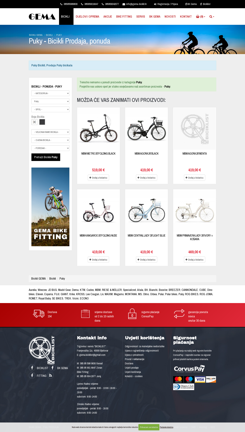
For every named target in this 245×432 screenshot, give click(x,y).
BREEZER (174, 290)
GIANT (64, 294)
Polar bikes (171, 294)
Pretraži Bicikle (45, 157)
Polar (161, 294)
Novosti (170, 16)
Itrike (72, 294)
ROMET (33, 298)
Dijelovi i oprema (87, 16)
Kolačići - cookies (134, 376)
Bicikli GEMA (35, 35)
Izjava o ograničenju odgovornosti (142, 350)
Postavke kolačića (166, 427)
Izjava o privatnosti (134, 355)
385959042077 (110, 4)
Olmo (146, 294)
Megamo (119, 294)
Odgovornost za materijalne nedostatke (144, 346)
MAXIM (109, 294)
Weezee (42, 290)
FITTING (37, 376)
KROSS (80, 294)
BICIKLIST (38, 368)
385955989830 (68, 4)
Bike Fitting (124, 16)
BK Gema (191, 4)
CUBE (202, 290)
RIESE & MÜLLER (112, 290)
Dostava (129, 363)
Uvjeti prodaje (132, 367)
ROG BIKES (191, 294)
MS (140, 294)
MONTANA (131, 294)
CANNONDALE (190, 290)
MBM (98, 290)
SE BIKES (57, 298)
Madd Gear (64, 290)
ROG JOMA (206, 294)
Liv (101, 294)
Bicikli (65, 16)
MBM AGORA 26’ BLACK (147, 153)
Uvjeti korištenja (133, 372)
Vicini (75, 298)
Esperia (48, 294)
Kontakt (186, 16)
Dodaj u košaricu (98, 177)
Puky (59, 35)
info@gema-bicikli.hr (135, 4)
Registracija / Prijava (166, 4)
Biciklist (205, 4)
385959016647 (89, 4)
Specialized (129, 290)
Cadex (90, 290)
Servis (140, 16)
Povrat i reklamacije (134, 359)
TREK (67, 298)
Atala (140, 290)
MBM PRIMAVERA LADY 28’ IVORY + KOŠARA (195, 237)
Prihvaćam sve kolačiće (149, 427)
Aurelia (33, 290)
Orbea (153, 294)
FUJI (56, 294)
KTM (82, 290)
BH (146, 290)
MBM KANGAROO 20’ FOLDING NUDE (98, 235)
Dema (75, 290)
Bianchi (153, 290)
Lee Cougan (92, 294)
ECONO (84, 298)
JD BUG (52, 290)
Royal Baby (44, 298)
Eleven (39, 294)
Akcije (107, 16)
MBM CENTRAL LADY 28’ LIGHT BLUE (146, 235)
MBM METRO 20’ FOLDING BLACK (98, 153)
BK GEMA (58, 368)
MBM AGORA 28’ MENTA (195, 153)
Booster (163, 290)
